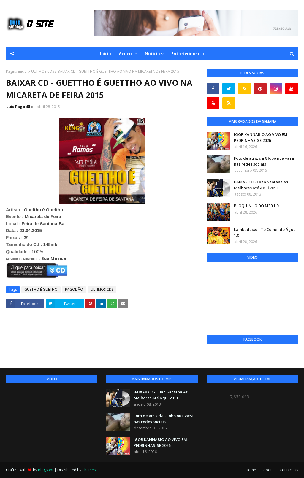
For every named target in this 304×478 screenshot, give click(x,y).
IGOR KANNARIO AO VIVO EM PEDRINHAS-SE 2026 (260, 137)
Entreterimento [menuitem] (187, 53)
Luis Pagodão (19, 106)
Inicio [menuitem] (105, 53)
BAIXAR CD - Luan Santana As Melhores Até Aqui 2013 (261, 184)
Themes (89, 469)
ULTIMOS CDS (42, 71)
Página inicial (17, 71)
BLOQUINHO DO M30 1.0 (256, 205)
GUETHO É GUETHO (41, 289)
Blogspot (45, 469)
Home (251, 469)
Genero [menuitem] (126, 53)
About (268, 469)
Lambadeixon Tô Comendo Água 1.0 (265, 232)
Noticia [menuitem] (152, 53)
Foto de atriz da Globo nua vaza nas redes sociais (264, 161)
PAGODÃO (74, 289)
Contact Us (289, 469)
